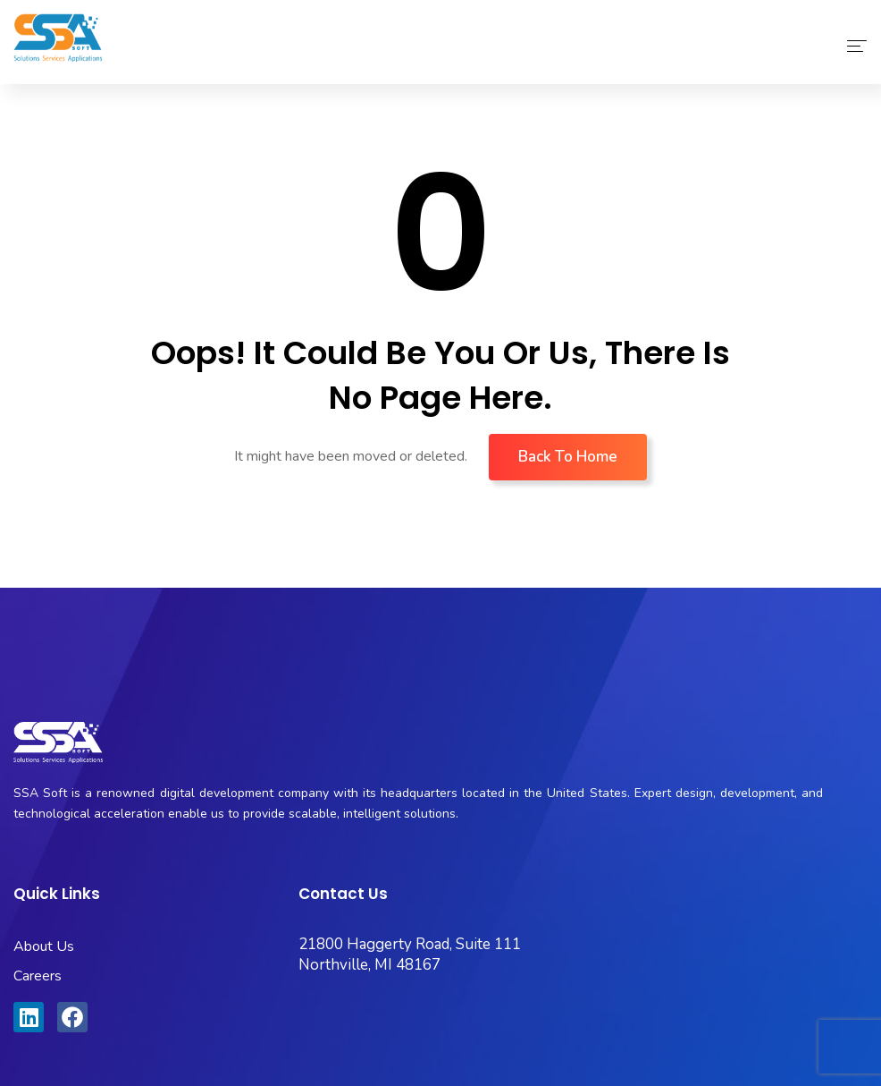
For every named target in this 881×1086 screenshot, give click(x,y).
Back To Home (567, 456)
